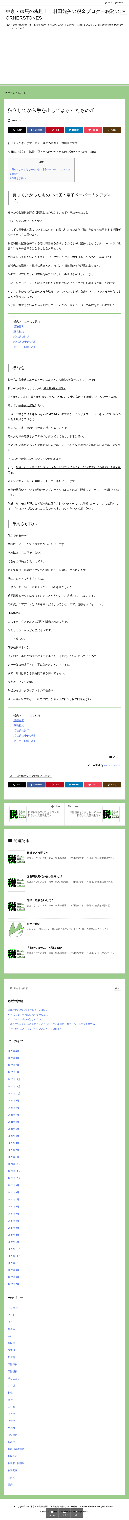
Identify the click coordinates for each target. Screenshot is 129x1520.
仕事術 (11, 1329)
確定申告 (12, 1435)
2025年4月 (13, 1136)
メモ (23, 93)
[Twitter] (17, 130)
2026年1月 (13, 1072)
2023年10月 (14, 1263)
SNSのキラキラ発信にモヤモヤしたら (28, 1014)
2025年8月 (13, 1107)
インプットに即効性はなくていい (25, 1019)
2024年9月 (13, 1185)
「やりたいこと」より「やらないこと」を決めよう (35, 1028)
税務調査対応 (21, 336)
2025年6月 (13, 1121)
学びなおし (14, 1378)
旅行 (10, 1399)
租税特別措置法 (16, 1449)
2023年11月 (14, 1256)
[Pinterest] (55, 130)
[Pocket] (93, 130)
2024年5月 (13, 1213)
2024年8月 (13, 1192)
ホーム (11, 93)
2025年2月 (13, 1150)
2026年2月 (13, 1065)
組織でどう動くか (37, 852)
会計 (10, 1336)
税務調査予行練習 (24, 341)
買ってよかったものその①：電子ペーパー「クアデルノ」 (41, 169)
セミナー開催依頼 (24, 347)
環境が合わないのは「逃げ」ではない (28, 1010)
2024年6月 (13, 1206)
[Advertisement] (64, 60)
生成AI (11, 1428)
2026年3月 (13, 1058)
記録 (10, 1484)
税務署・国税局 (16, 1463)
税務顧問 (18, 326)
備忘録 (11, 1350)
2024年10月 (14, 1178)
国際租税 (12, 1364)
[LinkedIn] (74, 130)
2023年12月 (14, 1249)
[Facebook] (36, 130)
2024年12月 (14, 1164)
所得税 (11, 1385)
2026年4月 (13, 1051)
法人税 (11, 1413)
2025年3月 (13, 1143)
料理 (10, 1392)
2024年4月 (13, 1220)
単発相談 (18, 331)
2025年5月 (13, 1128)
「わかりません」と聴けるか (44, 947)
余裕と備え (33, 924)
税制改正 (12, 1456)
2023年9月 (13, 1270)
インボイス (14, 1307)
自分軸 (11, 1477)
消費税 (11, 1421)
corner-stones (112, 765)
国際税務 (12, 1371)
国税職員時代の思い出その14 (44, 876)
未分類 (11, 1406)
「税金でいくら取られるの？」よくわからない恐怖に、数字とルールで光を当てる (51, 1024)
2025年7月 (13, 1114)
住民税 (11, 1343)
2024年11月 (14, 1171)
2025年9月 (13, 1100)
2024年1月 (13, 1242)
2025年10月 (14, 1093)
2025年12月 (14, 1079)
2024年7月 (13, 1199)
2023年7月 (13, 1284)
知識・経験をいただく (40, 900)
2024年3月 (13, 1227)
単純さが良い (18, 178)
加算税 (11, 1357)
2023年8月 (13, 1277)
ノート (11, 1315)
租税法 (11, 1442)
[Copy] (112, 130)
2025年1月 (13, 1157)
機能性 (14, 173)
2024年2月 (13, 1234)
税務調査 (12, 1470)
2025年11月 (14, 1086)
